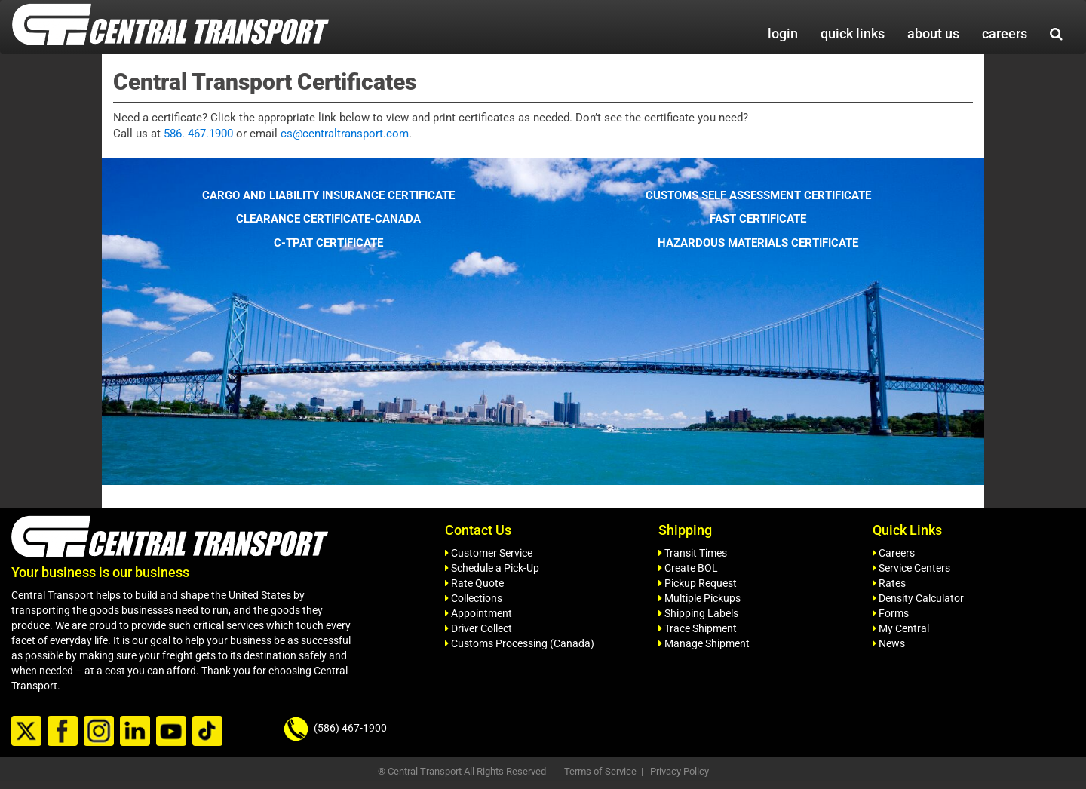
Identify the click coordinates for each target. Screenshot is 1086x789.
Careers (894, 553)
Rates (889, 583)
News (889, 643)
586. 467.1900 (198, 133)
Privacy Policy (679, 771)
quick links (853, 33)
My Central (901, 628)
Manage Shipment (704, 643)
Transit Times (692, 553)
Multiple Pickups (699, 598)
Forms (891, 613)
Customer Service (488, 553)
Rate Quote (474, 583)
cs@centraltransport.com (345, 133)
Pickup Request (697, 583)
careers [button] (1004, 33)
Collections (473, 598)
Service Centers (911, 568)
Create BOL (688, 568)
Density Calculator (918, 598)
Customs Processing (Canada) (519, 643)
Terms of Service (600, 771)
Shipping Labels (698, 613)
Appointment (478, 613)
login (783, 33)
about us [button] (933, 33)
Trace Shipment (697, 628)
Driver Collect (478, 628)
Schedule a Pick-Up (492, 568)
